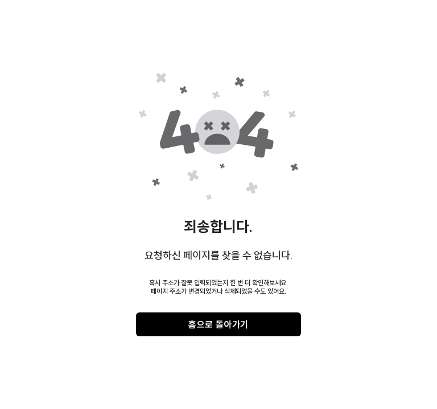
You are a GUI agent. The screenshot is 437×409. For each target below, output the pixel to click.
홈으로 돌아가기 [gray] (218, 324)
